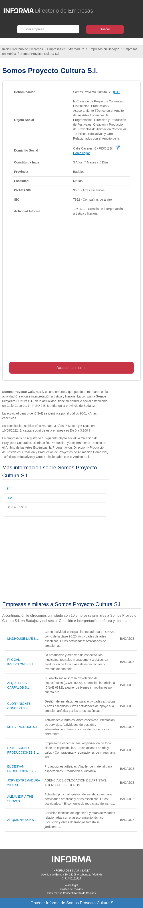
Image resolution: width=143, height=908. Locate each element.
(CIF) (116, 92)
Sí (8, 488)
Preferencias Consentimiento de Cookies (71, 893)
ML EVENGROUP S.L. (22, 727)
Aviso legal (71, 885)
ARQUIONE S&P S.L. (22, 820)
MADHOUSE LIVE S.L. (23, 638)
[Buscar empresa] (48, 29)
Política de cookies (71, 889)
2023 (10, 498)
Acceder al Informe (71, 368)
